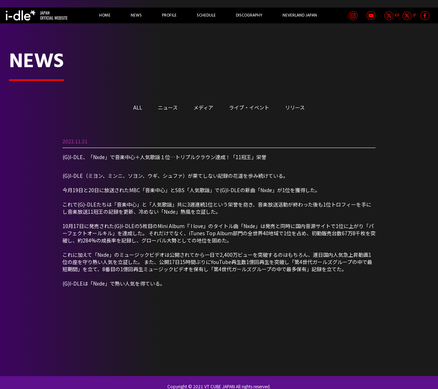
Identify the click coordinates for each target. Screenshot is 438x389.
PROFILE (169, 15)
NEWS (136, 15)
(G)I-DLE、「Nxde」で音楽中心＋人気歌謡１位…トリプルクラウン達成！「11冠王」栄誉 (164, 157)
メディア (203, 107)
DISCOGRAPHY (249, 15)
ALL (137, 107)
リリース (295, 107)
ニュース (168, 107)
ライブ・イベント (249, 107)
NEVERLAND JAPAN (300, 15)
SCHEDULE (206, 15)
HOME (105, 15)
